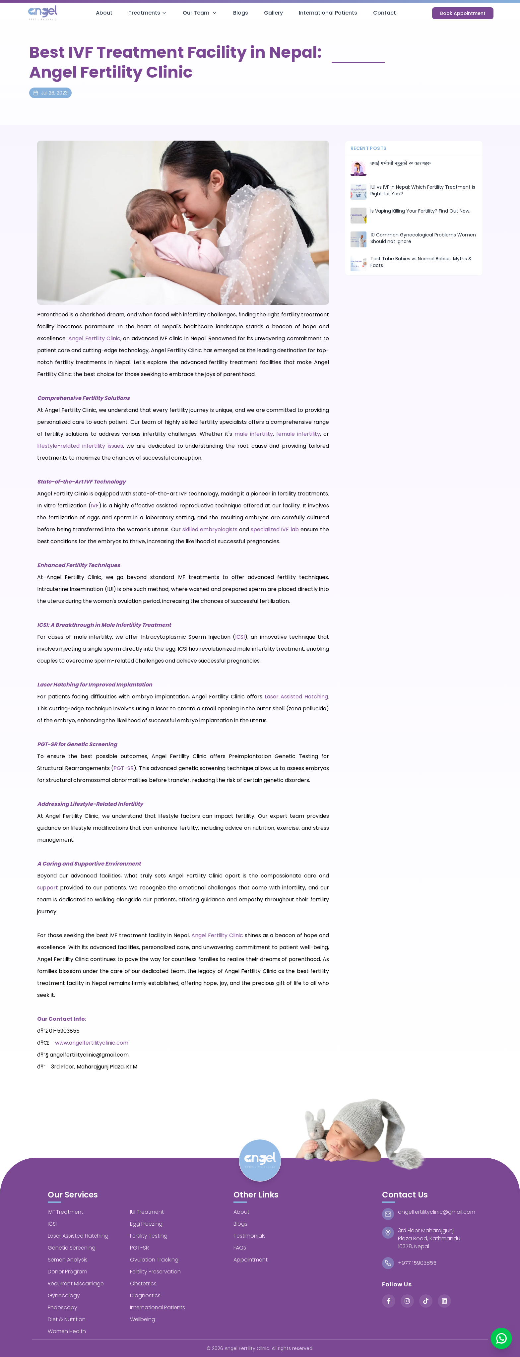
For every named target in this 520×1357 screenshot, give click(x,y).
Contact (384, 13)
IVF (95, 505)
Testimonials (249, 1236)
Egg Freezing (146, 1224)
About (104, 13)
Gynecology (64, 1295)
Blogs (240, 13)
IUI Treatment (147, 1212)
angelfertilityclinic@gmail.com (436, 1212)
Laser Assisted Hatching (296, 696)
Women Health (67, 1331)
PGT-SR (123, 768)
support (47, 887)
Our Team (200, 13)
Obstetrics (143, 1283)
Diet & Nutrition (67, 1319)
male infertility (253, 434)
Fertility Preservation (155, 1271)
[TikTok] (425, 1301)
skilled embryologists (209, 529)
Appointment (250, 1259)
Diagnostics (145, 1295)
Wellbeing (142, 1319)
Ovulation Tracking (154, 1259)
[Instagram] (407, 1301)
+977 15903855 (417, 1263)
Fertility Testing (148, 1236)
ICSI (240, 637)
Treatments (147, 13)
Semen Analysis (68, 1259)
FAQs (239, 1248)
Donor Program (67, 1271)
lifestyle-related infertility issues (80, 446)
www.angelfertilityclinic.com (91, 1043)
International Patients (328, 13)
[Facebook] (388, 1301)
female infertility (298, 434)
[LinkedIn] (444, 1301)
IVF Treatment (65, 1212)
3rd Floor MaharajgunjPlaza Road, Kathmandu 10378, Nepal (429, 1238)
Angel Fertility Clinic (94, 338)
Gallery (273, 13)
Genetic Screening (72, 1248)
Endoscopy (62, 1307)
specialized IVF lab (275, 529)
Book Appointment (463, 13)
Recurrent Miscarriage (76, 1283)
